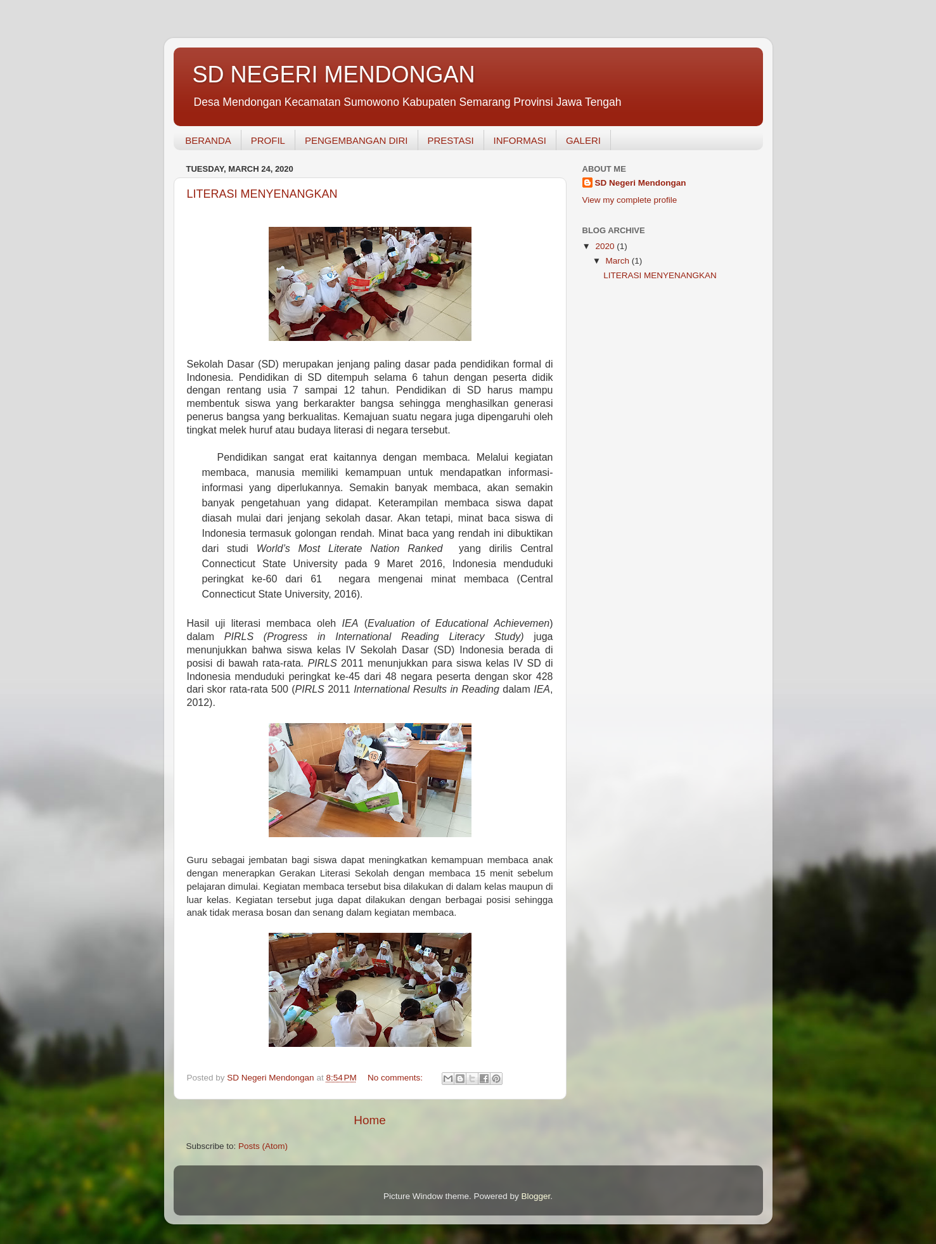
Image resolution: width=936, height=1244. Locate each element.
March (619, 261)
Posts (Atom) (263, 1146)
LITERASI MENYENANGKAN (262, 194)
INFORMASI (520, 140)
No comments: (396, 1077)
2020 (606, 246)
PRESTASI (451, 140)
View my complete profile (629, 200)
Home (369, 1120)
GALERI (583, 140)
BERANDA (208, 140)
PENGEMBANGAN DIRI (356, 140)
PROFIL (268, 140)
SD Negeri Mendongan (640, 183)
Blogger (536, 1196)
